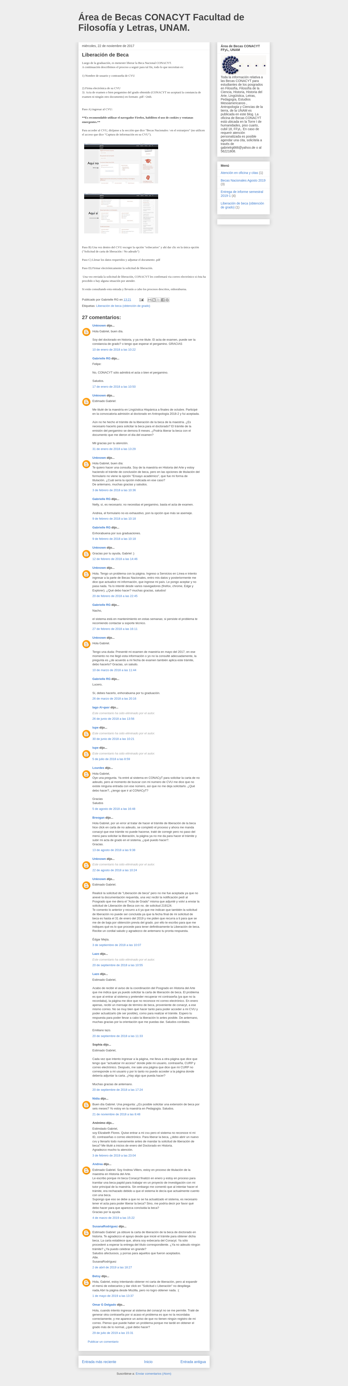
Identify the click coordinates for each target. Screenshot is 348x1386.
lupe (95, 727)
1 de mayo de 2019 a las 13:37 (113, 1296)
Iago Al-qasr (101, 707)
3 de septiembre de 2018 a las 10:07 (116, 945)
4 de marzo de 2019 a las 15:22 (113, 1217)
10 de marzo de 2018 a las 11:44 (114, 670)
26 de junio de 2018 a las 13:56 (113, 718)
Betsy (96, 1276)
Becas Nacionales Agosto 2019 (243, 180)
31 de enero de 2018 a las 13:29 (114, 449)
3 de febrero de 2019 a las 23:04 (114, 1155)
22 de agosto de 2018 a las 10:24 (114, 870)
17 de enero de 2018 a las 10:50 (114, 386)
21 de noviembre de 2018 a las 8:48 (116, 1114)
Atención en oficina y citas (239, 173)
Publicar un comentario (103, 1341)
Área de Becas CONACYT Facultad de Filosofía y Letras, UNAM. (161, 22)
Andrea (97, 1164)
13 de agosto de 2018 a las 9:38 (114, 850)
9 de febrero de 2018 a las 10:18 (114, 518)
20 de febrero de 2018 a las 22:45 (115, 596)
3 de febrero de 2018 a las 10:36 (114, 490)
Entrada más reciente (99, 1362)
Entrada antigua (193, 1362)
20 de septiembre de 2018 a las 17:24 (117, 1089)
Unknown (99, 325)
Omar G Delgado (104, 1304)
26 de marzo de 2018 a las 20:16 (114, 698)
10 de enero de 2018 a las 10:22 (114, 349)
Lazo (95, 953)
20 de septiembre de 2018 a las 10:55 (117, 965)
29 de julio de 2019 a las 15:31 (112, 1333)
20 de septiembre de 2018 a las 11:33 (117, 1036)
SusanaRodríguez (105, 1226)
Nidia (96, 1098)
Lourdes (98, 768)
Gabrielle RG (101, 358)
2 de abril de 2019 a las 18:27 (112, 1267)
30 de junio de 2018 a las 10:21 (113, 739)
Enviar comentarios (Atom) (153, 1373)
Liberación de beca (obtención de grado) (123, 306)
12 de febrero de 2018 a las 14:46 (115, 559)
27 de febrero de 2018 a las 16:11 (115, 629)
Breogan (98, 817)
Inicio (148, 1362)
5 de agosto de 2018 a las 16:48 (114, 809)
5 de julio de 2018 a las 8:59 (111, 759)
